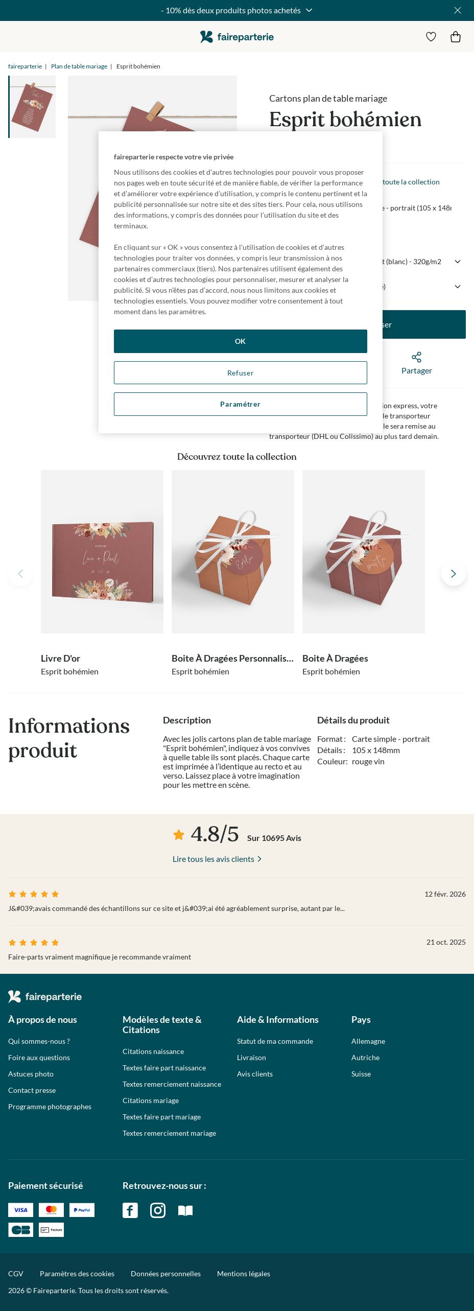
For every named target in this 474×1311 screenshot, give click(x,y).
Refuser (240, 372)
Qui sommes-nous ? (39, 1041)
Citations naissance (153, 1051)
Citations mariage (151, 1100)
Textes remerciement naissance (172, 1084)
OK (240, 341)
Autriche (365, 1058)
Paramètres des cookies (77, 1274)
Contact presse (32, 1090)
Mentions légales (243, 1273)
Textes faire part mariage (162, 1117)
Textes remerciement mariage (169, 1133)
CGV (15, 1273)
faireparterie (237, 36)
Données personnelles (166, 1273)
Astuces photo (31, 1074)
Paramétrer (240, 404)
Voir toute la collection (403, 181)
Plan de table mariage (79, 66)
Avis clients (255, 1074)
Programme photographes (49, 1107)
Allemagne (368, 1041)
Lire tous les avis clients (213, 858)
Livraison (251, 1058)
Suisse (361, 1074)
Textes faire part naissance (164, 1068)
